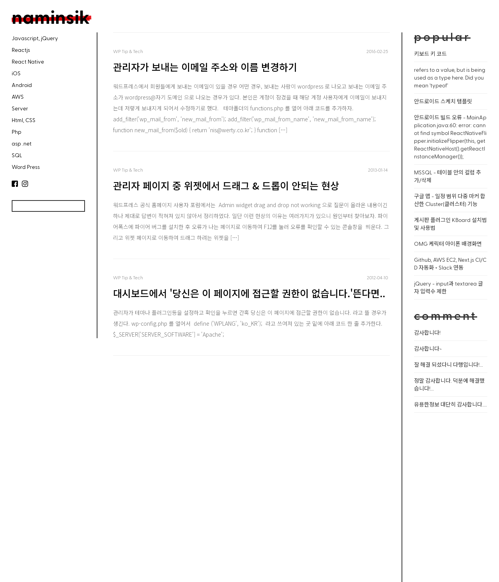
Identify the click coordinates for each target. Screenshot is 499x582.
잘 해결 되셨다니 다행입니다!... (448, 364)
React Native (28, 61)
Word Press (26, 166)
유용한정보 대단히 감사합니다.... (450, 404)
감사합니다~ (428, 348)
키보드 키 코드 (430, 53)
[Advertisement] (47, 280)
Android (22, 85)
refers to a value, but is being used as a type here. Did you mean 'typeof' (449, 77)
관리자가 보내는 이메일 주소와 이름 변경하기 (205, 67)
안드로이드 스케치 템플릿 (443, 101)
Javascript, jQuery (35, 38)
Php (16, 131)
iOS (16, 73)
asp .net (22, 143)
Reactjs (21, 49)
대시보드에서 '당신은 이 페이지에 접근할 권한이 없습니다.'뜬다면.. (249, 293)
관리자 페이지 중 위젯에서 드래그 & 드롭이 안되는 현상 (226, 185)
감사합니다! (427, 332)
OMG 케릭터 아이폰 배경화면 (448, 243)
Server (20, 108)
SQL (17, 155)
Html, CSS (23, 120)
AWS (18, 96)
